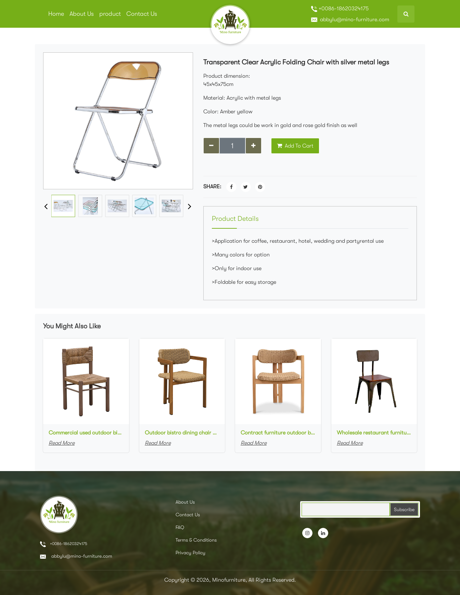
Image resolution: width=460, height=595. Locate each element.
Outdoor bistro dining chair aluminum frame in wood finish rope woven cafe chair (182, 433)
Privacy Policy (190, 552)
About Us (81, 13)
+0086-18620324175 (340, 8)
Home (56, 13)
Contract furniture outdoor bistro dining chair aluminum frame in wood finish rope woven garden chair (278, 433)
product (110, 13)
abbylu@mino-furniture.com (350, 19)
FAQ (180, 527)
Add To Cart (295, 146)
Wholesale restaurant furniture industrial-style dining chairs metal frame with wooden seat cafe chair (374, 433)
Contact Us (141, 13)
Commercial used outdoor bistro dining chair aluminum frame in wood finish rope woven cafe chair (86, 433)
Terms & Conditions (196, 540)
